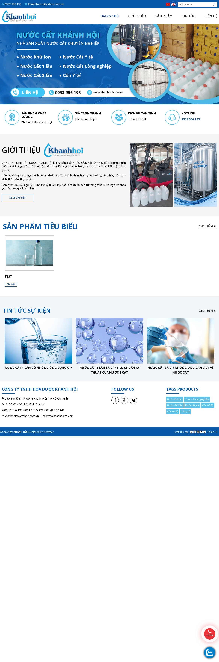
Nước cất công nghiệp (197, 399)
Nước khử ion (174, 399)
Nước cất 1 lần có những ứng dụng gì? (38, 368)
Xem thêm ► (207, 226)
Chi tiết (11, 284)
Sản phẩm (164, 16)
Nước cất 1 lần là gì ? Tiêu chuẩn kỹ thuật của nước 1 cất (109, 370)
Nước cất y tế (192, 405)
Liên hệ (211, 16)
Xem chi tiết (17, 197)
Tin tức (188, 16)
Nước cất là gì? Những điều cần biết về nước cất (181, 370)
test (8, 276)
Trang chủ (109, 16)
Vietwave (48, 431)
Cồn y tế (185, 411)
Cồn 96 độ (207, 405)
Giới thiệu (137, 16)
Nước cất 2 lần (175, 405)
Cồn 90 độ (172, 411)
